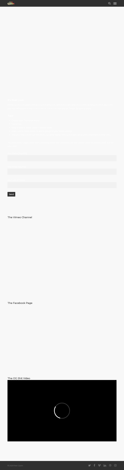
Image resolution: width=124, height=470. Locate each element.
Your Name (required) (62, 156)
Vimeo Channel (39, 108)
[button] (115, 3)
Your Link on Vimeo (62, 183)
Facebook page (54, 108)
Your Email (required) (62, 170)
